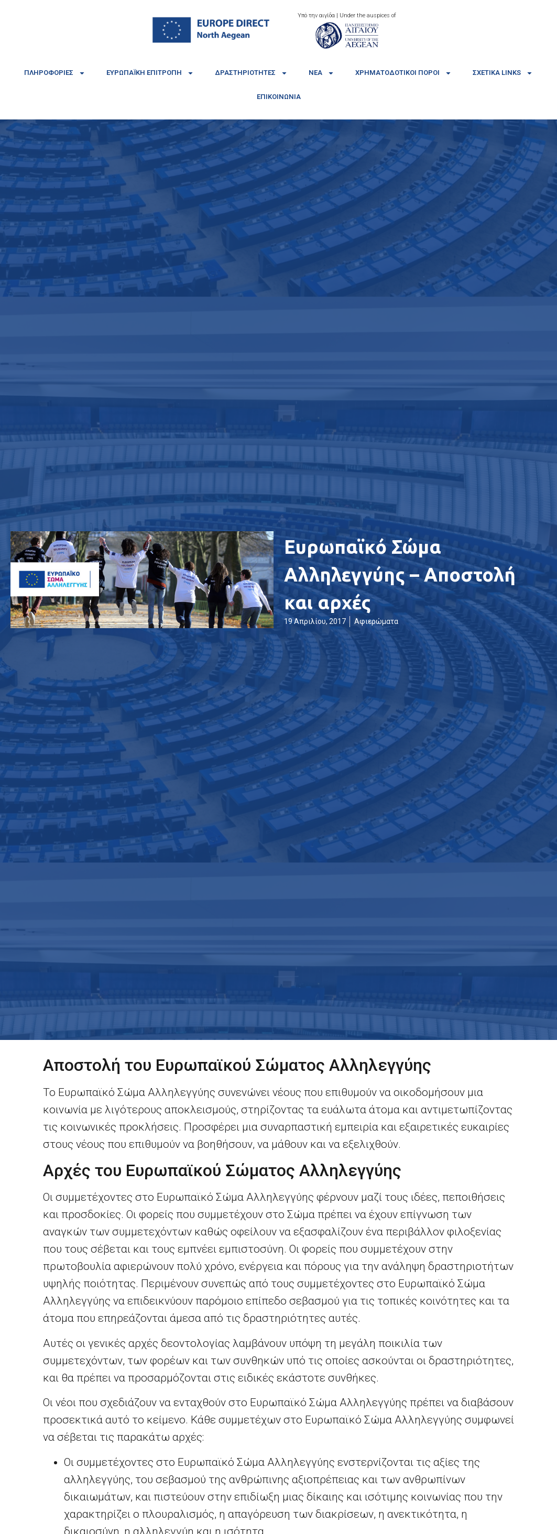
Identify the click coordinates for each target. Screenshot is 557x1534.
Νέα (321, 73)
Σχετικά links (503, 73)
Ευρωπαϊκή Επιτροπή (150, 73)
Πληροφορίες (54, 73)
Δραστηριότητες (251, 73)
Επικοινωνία (279, 97)
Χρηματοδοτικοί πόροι (403, 73)
